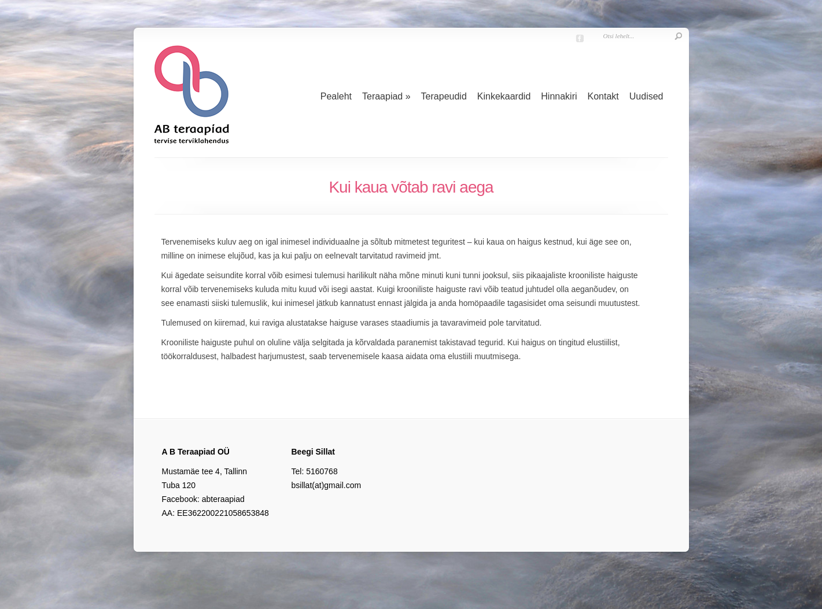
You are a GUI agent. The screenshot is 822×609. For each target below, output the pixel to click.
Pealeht (336, 96)
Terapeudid (444, 96)
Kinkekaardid (504, 96)
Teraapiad (386, 96)
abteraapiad (223, 499)
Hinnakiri (559, 96)
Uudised (646, 96)
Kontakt (603, 96)
